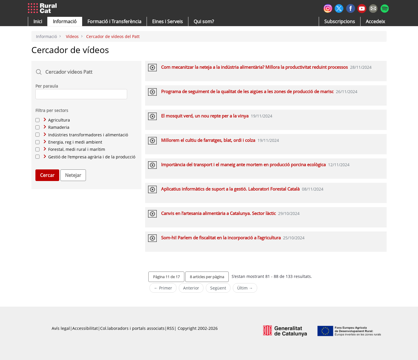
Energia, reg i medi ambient (73, 142)
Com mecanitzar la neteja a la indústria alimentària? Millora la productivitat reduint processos (254, 67)
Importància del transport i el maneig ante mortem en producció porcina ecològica (243, 164)
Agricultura (57, 119)
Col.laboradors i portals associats (132, 328)
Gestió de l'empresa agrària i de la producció (89, 156)
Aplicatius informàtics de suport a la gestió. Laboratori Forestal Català (230, 189)
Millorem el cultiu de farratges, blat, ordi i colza (208, 140)
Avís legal (61, 328)
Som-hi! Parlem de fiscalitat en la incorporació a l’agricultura (221, 237)
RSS (170, 328)
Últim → (245, 288)
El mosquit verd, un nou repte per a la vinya (204, 116)
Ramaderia (56, 127)
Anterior (191, 288)
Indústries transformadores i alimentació (86, 134)
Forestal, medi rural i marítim (74, 149)
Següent (218, 288)
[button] (37, 21)
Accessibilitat (85, 328)
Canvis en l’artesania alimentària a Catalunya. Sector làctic (218, 213)
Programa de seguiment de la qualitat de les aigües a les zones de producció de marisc (247, 91)
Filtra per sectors (51, 110)
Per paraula (46, 86)
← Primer (163, 288)
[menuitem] (114, 21)
